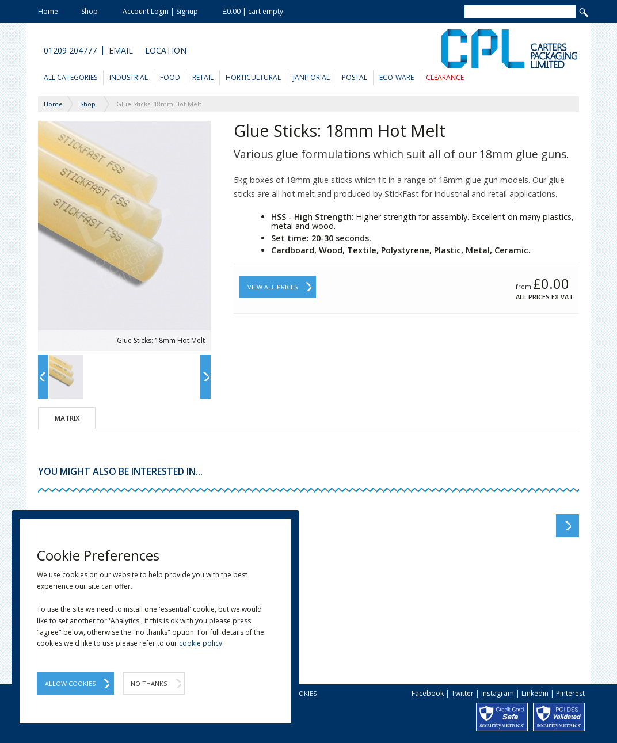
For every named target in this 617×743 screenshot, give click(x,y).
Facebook (428, 693)
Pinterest (570, 693)
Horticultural (253, 77)
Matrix (67, 418)
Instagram (497, 693)
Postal (354, 77)
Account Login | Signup (160, 11)
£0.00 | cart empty (253, 11)
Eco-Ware (396, 77)
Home (48, 11)
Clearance (445, 77)
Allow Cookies (70, 683)
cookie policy (200, 643)
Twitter (462, 693)
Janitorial (311, 77)
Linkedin (535, 693)
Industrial (128, 77)
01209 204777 (70, 50)
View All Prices (272, 287)
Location (165, 50)
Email (121, 50)
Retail (203, 77)
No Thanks (149, 683)
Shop (89, 11)
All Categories (70, 77)
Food (170, 77)
